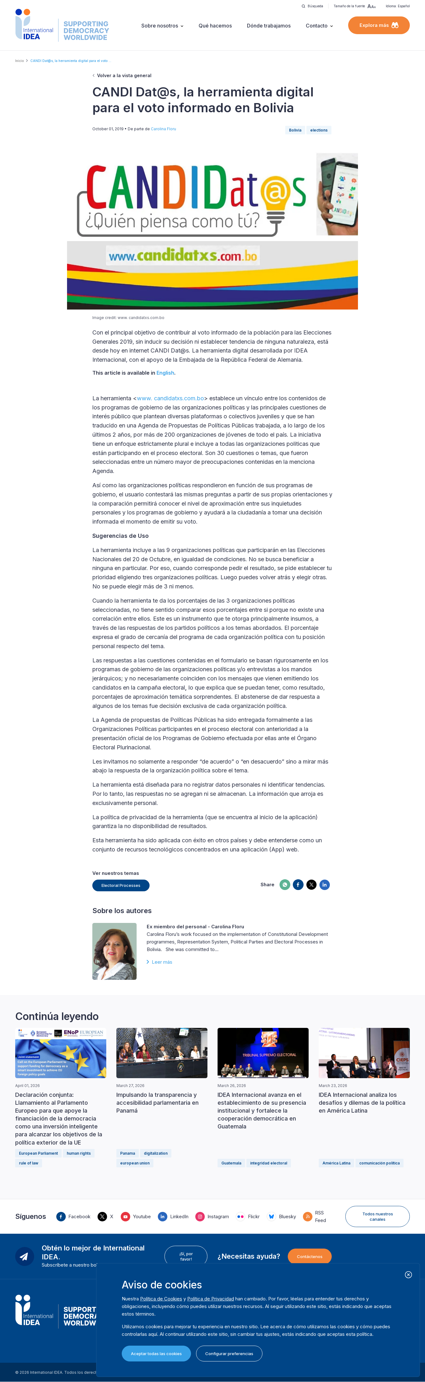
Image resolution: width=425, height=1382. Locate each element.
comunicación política (379, 1163)
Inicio (19, 61)
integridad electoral (268, 1163)
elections (319, 130)
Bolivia (295, 130)
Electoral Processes (121, 885)
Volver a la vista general (124, 75)
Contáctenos (310, 1256)
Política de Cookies (161, 1299)
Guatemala (231, 1163)
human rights (79, 1153)
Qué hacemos (215, 25)
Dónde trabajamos (269, 25)
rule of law (28, 1163)
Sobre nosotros (159, 25)
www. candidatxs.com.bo (170, 398)
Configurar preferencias (229, 1353)
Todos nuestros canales (377, 1216)
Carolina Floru (163, 128)
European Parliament (38, 1153)
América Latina (336, 1163)
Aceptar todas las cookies (156, 1353)
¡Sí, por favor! (186, 1256)
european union (135, 1163)
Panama (127, 1153)
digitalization (156, 1153)
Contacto (317, 25)
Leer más (162, 962)
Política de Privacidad (210, 1299)
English (165, 373)
